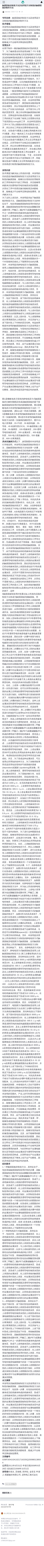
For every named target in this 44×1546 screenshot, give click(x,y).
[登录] (41, 2)
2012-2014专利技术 (11, 1484)
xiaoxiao (7, 12)
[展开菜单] (4, 2)
